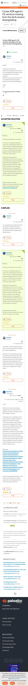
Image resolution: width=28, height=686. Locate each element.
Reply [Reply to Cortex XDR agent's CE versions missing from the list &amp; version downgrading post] (12, 108)
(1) (10, 492)
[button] (5, 683)
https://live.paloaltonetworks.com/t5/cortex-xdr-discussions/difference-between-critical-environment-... (13, 453)
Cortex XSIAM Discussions (10, 589)
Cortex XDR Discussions (10, 30)
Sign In (19, 2)
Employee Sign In (24, 2)
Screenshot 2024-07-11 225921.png (13, 91)
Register (14, 2)
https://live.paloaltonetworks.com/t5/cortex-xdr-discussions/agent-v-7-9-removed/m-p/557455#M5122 (13, 469)
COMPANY (6, 606)
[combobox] (7, 24)
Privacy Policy (16, 678)
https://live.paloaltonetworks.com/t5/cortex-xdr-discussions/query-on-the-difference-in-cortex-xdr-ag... (13, 463)
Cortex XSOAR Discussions (10, 578)
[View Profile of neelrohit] (9, 125)
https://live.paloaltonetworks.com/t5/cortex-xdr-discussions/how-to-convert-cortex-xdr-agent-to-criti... (13, 458)
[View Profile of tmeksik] (8, 56)
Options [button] (21, 30)
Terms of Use (6, 625)
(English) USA (23, 5)
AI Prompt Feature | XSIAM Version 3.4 (13, 587)
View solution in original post (10, 187)
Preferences (21, 683)
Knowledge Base (7, 647)
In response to (16, 128)
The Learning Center (9, 644)
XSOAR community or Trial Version (12, 576)
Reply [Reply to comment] (12, 200)
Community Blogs (8, 637)
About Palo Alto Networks (10, 609)
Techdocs (5, 650)
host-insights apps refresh (10, 582)
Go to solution (13, 52)
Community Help (7, 641)
